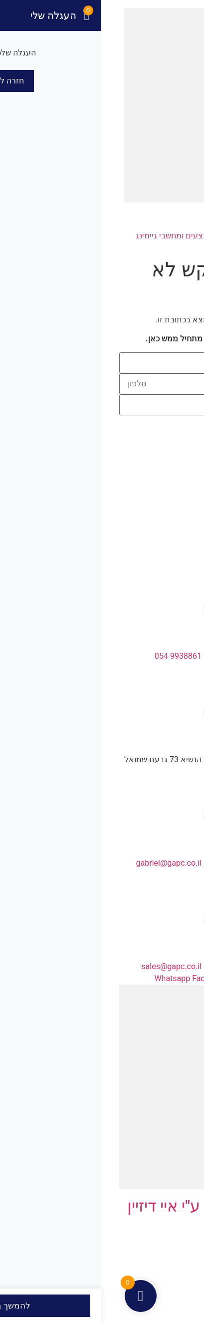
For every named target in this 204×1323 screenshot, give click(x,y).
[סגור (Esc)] (138, 1305)
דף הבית (177, 235)
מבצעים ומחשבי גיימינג (55, 235)
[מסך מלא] (176, 1305)
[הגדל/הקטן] (195, 1305)
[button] (191, 103)
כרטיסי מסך (128, 235)
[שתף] (157, 1305)
